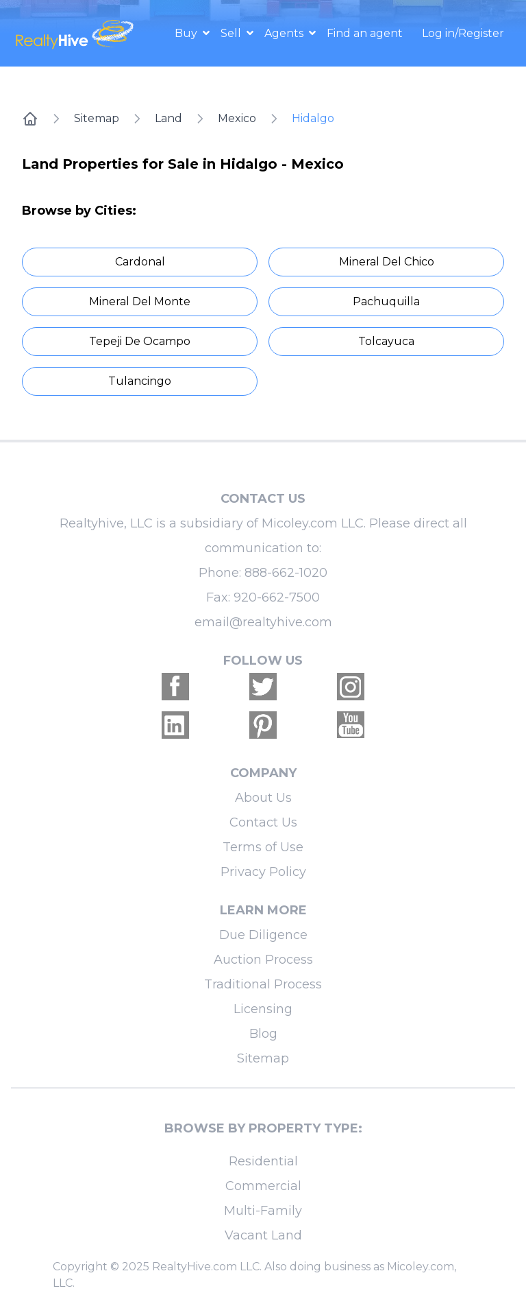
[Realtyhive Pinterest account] (263, 725)
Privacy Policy (263, 871)
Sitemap (96, 118)
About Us (263, 797)
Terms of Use (263, 847)
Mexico (237, 118)
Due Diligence (263, 934)
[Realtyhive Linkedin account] (175, 725)
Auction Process (263, 959)
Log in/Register (463, 33)
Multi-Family (263, 1210)
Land (168, 118)
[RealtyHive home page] (76, 33)
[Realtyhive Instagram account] (350, 686)
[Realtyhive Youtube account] (350, 725)
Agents (285, 33)
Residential (263, 1161)
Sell (232, 33)
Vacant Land (263, 1235)
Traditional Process (263, 984)
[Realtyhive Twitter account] (263, 686)
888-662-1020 (286, 572)
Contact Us (263, 822)
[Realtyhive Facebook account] (175, 686)
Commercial (263, 1186)
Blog (263, 1033)
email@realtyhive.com (263, 622)
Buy (187, 33)
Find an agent (365, 33)
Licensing (263, 1009)
